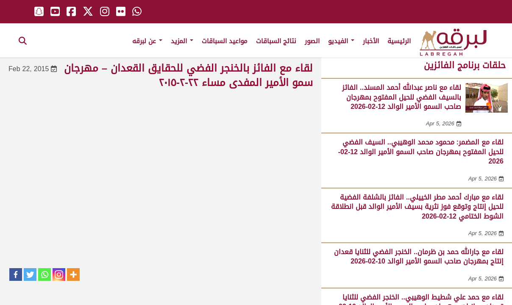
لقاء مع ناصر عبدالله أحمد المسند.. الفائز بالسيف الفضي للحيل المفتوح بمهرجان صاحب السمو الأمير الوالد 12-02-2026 (401, 97)
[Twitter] (30, 274)
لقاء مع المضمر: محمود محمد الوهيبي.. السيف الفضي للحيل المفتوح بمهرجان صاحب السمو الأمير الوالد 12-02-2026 (421, 152)
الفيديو (341, 41)
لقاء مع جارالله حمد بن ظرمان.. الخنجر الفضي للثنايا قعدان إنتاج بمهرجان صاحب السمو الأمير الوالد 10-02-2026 (419, 256)
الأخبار (371, 41)
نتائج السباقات (276, 41)
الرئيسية (399, 41)
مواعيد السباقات (225, 41)
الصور (312, 41)
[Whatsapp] (44, 274)
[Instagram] (59, 274)
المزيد (182, 41)
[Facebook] (15, 274)
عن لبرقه (147, 41)
